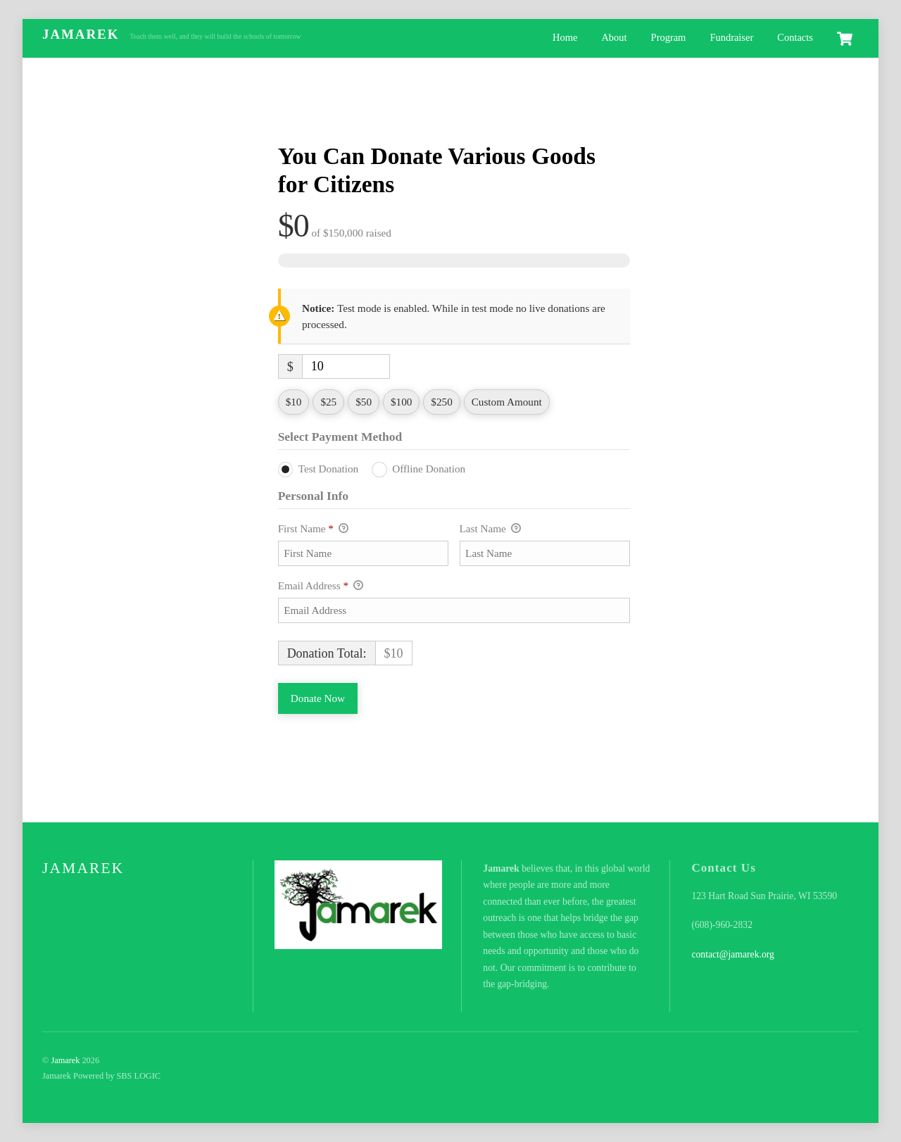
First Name (313, 529)
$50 (363, 402)
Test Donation (328, 469)
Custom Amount (507, 402)
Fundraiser (731, 37)
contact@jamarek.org (732, 954)
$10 (294, 402)
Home (565, 37)
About (613, 37)
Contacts (795, 37)
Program (668, 37)
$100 (401, 402)
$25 (328, 402)
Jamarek (65, 1060)
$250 (441, 402)
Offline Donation (428, 469)
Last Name (490, 529)
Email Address (320, 586)
